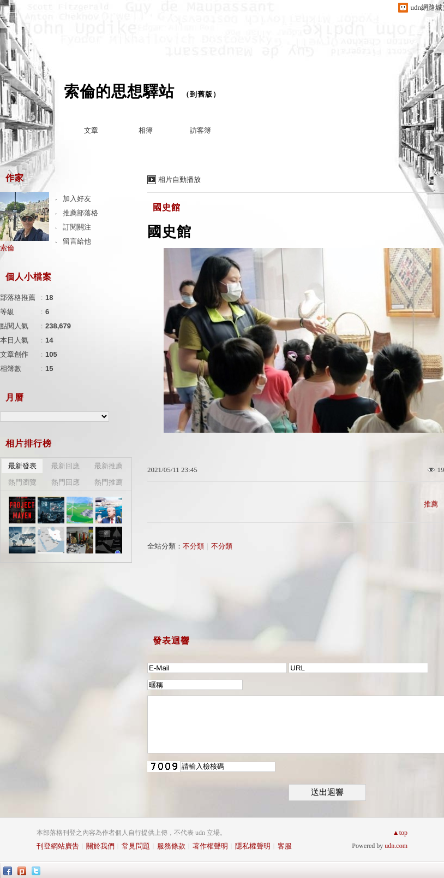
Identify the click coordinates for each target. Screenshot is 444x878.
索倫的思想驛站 (119, 91)
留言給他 (77, 241)
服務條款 (171, 846)
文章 (91, 130)
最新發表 (22, 466)
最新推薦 (108, 466)
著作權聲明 (210, 846)
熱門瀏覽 (22, 482)
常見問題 (136, 846)
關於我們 (100, 846)
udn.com (396, 846)
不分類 (193, 546)
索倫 (7, 248)
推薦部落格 (80, 213)
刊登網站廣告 (58, 846)
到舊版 (201, 94)
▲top (400, 832)
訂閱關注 (77, 227)
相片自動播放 (179, 179)
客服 (285, 846)
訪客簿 (200, 130)
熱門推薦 (108, 482)
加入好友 (77, 199)
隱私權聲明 (253, 846)
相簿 (146, 130)
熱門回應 (65, 482)
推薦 (431, 504)
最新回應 (65, 466)
